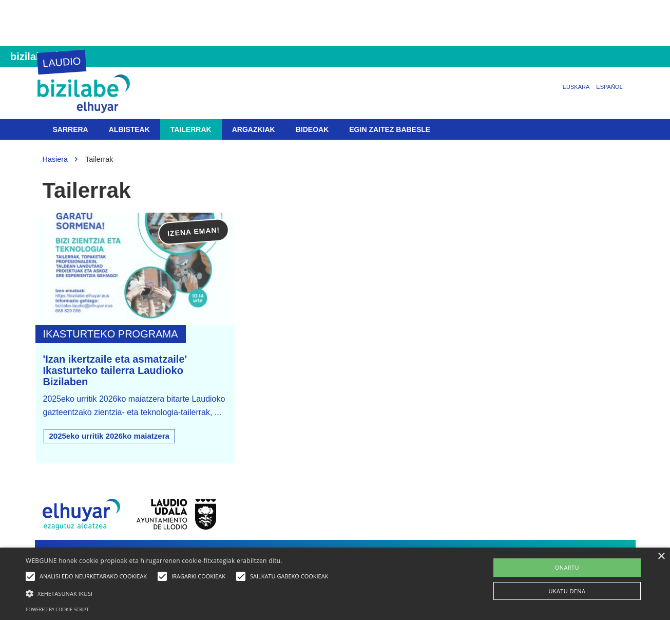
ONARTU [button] (567, 567)
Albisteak (129, 129)
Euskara (576, 87)
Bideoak (312, 129)
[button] (179, 593)
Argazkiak (253, 129)
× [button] (661, 556)
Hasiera (55, 159)
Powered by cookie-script (57, 609)
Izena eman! (193, 232)
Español (609, 87)
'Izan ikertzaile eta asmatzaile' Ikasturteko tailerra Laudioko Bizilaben (115, 370)
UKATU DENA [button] (566, 591)
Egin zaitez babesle (389, 129)
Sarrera (70, 129)
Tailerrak (191, 129)
